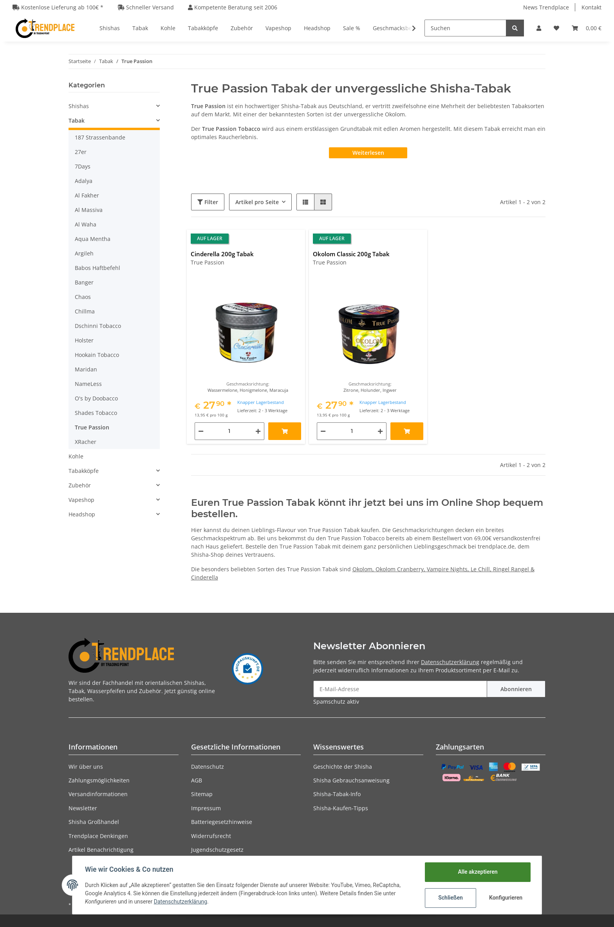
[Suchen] (465, 28)
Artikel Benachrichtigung (101, 849)
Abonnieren (516, 689)
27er (81, 152)
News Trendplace (546, 7)
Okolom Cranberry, (401, 569)
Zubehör (80, 485)
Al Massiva (89, 210)
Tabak (77, 120)
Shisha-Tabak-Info (337, 794)
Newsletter (83, 808)
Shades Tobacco (96, 412)
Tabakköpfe (84, 470)
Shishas (79, 106)
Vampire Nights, (449, 569)
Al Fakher (87, 195)
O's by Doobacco (96, 398)
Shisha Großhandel (94, 822)
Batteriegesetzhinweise (221, 822)
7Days (82, 166)
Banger (84, 282)
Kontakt (591, 7)
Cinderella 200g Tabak (222, 254)
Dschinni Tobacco (98, 326)
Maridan (86, 369)
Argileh (84, 253)
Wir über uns (86, 766)
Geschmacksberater (399, 28)
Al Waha (85, 224)
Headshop (82, 514)
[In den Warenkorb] (284, 431)
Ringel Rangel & (514, 569)
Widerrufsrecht (211, 836)
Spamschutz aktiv (336, 701)
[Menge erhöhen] (258, 431)
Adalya (83, 181)
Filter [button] (207, 202)
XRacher (85, 441)
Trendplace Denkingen (98, 836)
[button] (538, 28)
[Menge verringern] (201, 431)
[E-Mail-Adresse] (400, 689)
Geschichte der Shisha (342, 766)
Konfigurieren (505, 897)
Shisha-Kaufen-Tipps (340, 808)
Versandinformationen (98, 794)
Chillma (85, 311)
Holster (84, 340)
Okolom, (364, 569)
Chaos (83, 297)
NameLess (88, 383)
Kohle (76, 456)
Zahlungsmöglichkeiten (99, 780)
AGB (196, 780)
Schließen (450, 897)
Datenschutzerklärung (450, 662)
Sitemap (202, 794)
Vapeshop (81, 499)
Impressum (206, 808)
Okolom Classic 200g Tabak (351, 254)
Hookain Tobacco (97, 354)
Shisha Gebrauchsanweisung (351, 780)
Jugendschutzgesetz (217, 849)
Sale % (351, 28)
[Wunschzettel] (556, 28)
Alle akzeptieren (477, 872)
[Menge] (229, 431)
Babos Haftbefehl (97, 268)
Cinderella (204, 577)
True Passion (92, 427)
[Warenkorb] (586, 28)
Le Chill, (482, 569)
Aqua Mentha (92, 239)
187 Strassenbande (100, 137)
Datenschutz (207, 766)
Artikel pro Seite (257, 202)
